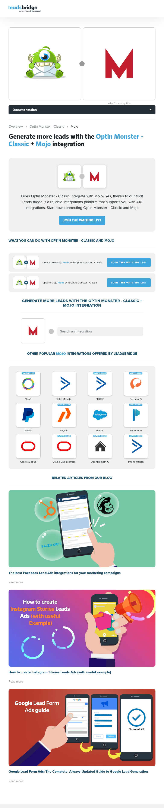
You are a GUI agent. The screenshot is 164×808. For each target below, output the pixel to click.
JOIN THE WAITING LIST (82, 220)
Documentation (25, 109)
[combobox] (100, 331)
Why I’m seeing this (119, 103)
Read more (16, 582)
